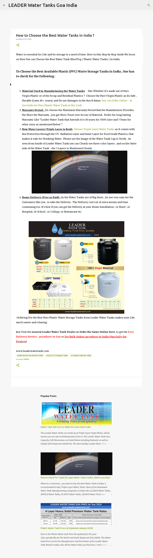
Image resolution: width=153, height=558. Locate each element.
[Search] (149, 5)
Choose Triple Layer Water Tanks (94, 129)
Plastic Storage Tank (57, 355)
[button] (18, 45)
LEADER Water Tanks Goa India (42, 5)
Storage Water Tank (81, 355)
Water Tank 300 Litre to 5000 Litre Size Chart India (66, 427)
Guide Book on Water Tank (30, 355)
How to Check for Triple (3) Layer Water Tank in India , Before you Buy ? (76, 477)
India (26, 359)
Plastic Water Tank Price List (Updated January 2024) (67, 528)
